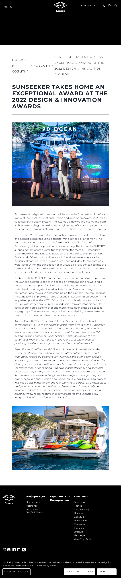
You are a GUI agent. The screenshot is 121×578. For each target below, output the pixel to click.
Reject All (107, 572)
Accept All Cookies (80, 572)
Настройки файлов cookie (34, 510)
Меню (8, 6)
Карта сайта (33, 502)
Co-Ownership (81, 509)
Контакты (88, 5)
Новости (79, 513)
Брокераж (79, 502)
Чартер (78, 505)
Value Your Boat (82, 539)
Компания (79, 524)
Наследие (79, 535)
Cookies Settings (16, 572)
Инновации (80, 520)
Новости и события (20, 65)
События (79, 517)
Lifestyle (78, 531)
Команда (79, 528)
